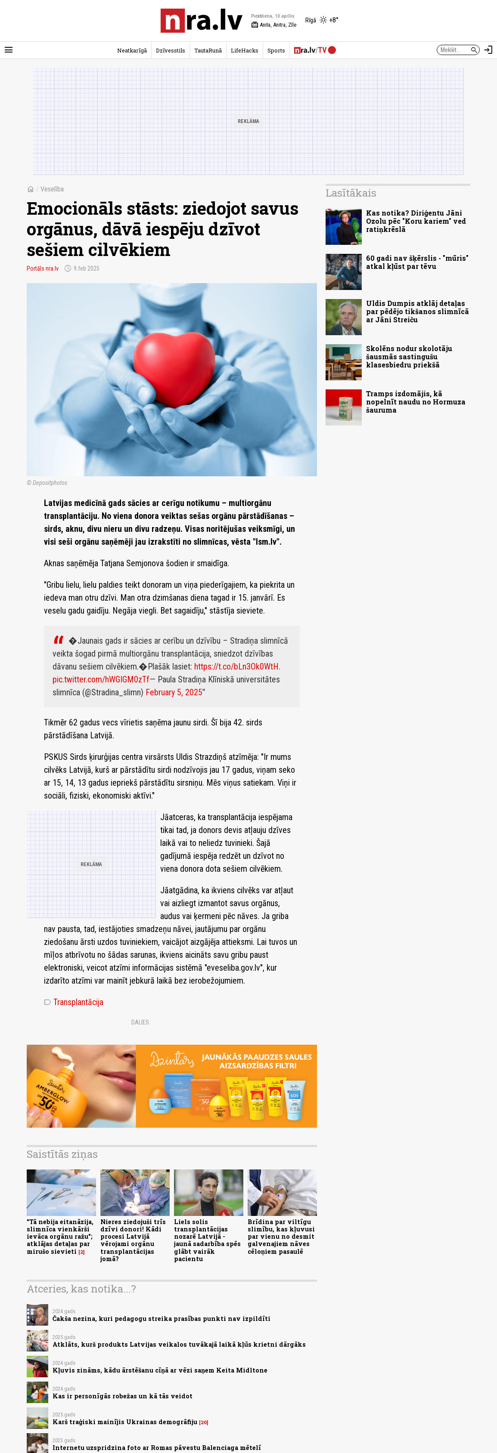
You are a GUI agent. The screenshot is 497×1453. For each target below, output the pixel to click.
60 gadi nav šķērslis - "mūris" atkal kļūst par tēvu (417, 262)
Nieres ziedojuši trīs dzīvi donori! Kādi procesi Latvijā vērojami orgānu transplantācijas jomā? (133, 1240)
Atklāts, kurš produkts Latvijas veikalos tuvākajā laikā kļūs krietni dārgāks (179, 1344)
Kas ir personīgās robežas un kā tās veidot (123, 1396)
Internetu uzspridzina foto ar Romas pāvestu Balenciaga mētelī (157, 1448)
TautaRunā (208, 50)
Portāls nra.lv (43, 268)
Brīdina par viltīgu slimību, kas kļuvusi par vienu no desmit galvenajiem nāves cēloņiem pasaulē (281, 1237)
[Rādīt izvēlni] (8, 50)
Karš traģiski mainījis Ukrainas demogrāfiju (125, 1422)
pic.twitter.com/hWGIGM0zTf (101, 679)
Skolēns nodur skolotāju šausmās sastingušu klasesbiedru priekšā (409, 356)
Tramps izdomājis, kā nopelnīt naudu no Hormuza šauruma (416, 401)
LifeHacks (244, 50)
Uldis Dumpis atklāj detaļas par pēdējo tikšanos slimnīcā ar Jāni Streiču (417, 311)
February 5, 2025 (174, 692)
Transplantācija (73, 1002)
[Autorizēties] (488, 50)
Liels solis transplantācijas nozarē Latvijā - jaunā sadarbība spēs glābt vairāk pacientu (207, 1240)
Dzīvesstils (170, 50)
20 (204, 1422)
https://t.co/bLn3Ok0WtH (236, 666)
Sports (276, 50)
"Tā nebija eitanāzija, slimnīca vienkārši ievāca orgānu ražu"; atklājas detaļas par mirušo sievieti (60, 1237)
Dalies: (140, 1022)
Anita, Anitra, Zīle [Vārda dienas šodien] (273, 25)
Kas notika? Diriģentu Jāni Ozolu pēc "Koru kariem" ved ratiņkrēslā (416, 221)
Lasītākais (351, 193)
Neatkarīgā (132, 50)
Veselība (52, 189)
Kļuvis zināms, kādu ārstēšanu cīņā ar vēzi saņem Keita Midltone (160, 1370)
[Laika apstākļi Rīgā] (322, 20)
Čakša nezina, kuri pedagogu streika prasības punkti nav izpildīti (161, 1318)
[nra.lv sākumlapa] (201, 21)
